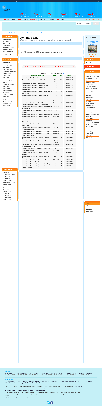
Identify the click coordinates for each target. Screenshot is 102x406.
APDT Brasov (89, 62)
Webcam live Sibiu (90, 206)
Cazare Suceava (33, 373)
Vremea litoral (89, 75)
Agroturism (88, 116)
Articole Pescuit (90, 211)
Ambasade (31, 381)
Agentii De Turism (26, 383)
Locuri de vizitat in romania (92, 92)
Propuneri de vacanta (91, 88)
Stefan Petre (89, 209)
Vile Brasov (6, 41)
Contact (93, 1)
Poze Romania (45, 381)
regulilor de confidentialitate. (50, 388)
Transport (88, 99)
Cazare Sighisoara (22, 373)
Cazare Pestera (7, 178)
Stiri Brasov (6, 92)
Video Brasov (6, 105)
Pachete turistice (90, 97)
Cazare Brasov (7, 62)
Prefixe (62, 381)
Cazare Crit (6, 172)
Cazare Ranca (58, 373)
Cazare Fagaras (7, 197)
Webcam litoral (89, 137)
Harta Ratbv (6, 96)
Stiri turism (88, 95)
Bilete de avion (89, 126)
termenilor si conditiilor (34, 388)
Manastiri (37, 381)
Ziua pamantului (90, 94)
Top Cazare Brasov (8, 64)
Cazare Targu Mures (47, 373)
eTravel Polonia (78, 386)
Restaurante (89, 120)
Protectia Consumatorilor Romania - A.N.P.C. (16, 398)
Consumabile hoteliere (91, 78)
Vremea (84, 381)
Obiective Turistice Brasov (9, 71)
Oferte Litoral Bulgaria (21, 381)
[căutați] (83, 24)
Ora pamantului (90, 84)
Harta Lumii (17, 383)
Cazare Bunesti (7, 186)
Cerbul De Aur (6, 98)
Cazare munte (89, 128)
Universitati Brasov (8, 79)
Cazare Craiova (9, 373)
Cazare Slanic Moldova (85, 373)
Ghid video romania (91, 86)
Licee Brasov (6, 75)
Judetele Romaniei (9, 381)
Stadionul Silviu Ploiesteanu (9, 102)
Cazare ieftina (89, 113)
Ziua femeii (88, 80)
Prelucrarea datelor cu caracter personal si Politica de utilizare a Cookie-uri (26, 390)
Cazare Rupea (7, 184)
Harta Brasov (6, 86)
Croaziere (88, 101)
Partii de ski (89, 135)
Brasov (13, 19)
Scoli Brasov (6, 77)
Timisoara (51, 19)
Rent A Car (35, 383)
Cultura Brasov (7, 73)
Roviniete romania (90, 82)
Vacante (88, 109)
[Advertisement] (64, 7)
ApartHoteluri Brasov (8, 55)
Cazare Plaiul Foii (7, 180)
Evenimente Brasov (8, 94)
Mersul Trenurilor (69, 381)
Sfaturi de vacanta (90, 105)
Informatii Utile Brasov (9, 81)
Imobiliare (90, 381)
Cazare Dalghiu (7, 191)
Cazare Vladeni (7, 176)
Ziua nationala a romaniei (92, 76)
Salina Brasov (6, 88)
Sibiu (62, 19)
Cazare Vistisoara (7, 188)
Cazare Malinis (7, 195)
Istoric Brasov (6, 67)
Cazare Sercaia (7, 199)
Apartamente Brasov (8, 47)
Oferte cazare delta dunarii (92, 130)
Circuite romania (90, 103)
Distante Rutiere (9, 383)
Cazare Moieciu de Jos (9, 182)
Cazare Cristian (7, 190)
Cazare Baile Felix (71, 373)
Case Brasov (6, 45)
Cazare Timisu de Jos (8, 193)
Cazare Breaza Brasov (9, 174)
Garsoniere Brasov (8, 51)
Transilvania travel (90, 107)
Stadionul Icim (6, 100)
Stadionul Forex (7, 103)
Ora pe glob (89, 111)
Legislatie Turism (54, 381)
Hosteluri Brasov (7, 53)
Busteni (26, 19)
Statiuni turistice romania (92, 114)
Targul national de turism (92, 122)
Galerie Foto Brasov (8, 84)
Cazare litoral (89, 133)
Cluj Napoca (43, 19)
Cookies (89, 1)
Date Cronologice (7, 69)
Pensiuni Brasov (7, 43)
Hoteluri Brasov (7, 39)
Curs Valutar (78, 381)
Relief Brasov (6, 83)
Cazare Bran (89, 208)
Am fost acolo (89, 90)
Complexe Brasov (7, 49)
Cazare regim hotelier (91, 124)
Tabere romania (90, 118)
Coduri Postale (43, 383)
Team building (89, 132)
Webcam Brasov (7, 90)
